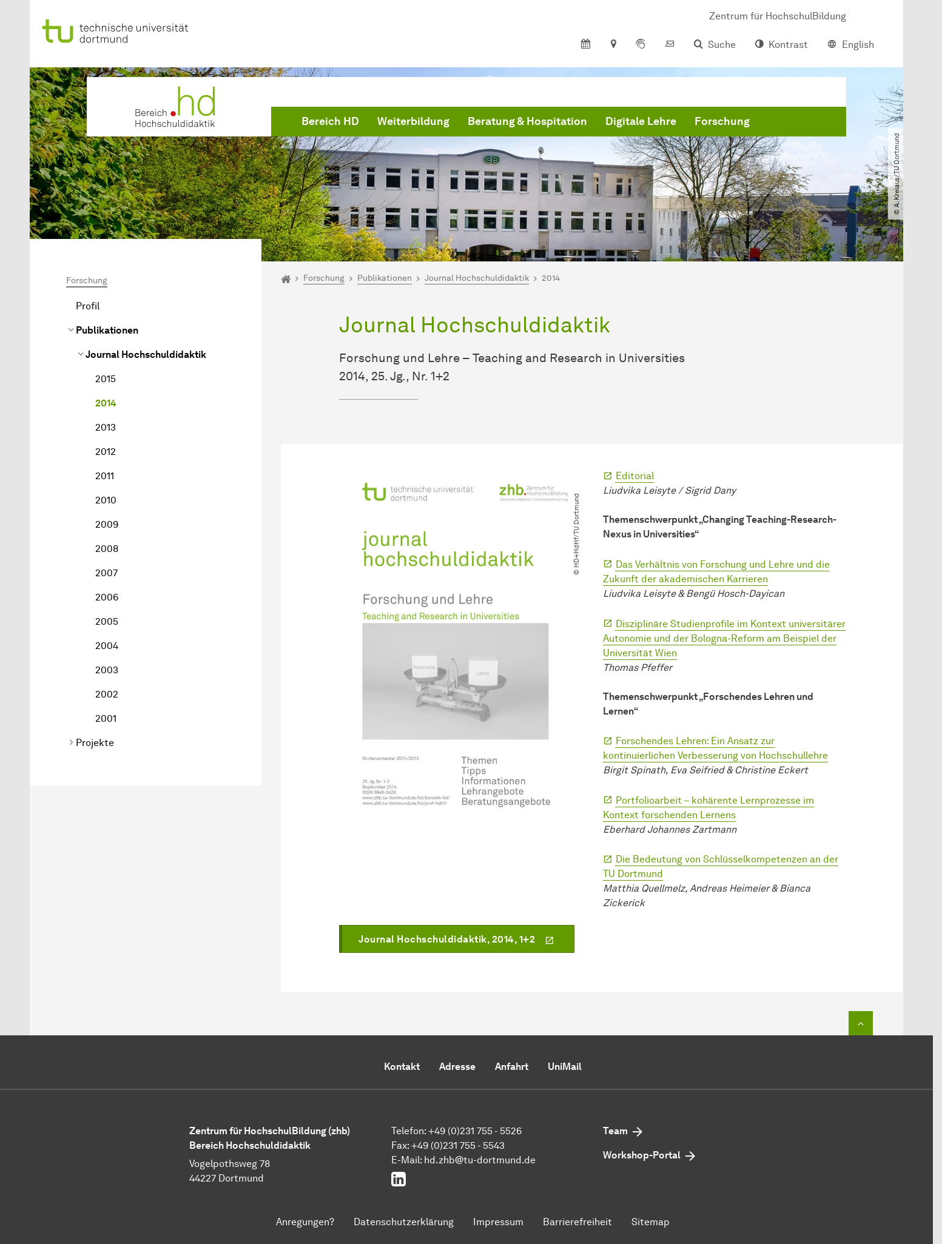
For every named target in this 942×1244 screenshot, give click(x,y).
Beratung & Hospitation (527, 121)
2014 (105, 403)
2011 (104, 476)
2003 (106, 670)
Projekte (95, 742)
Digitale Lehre (640, 121)
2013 (105, 427)
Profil (87, 306)
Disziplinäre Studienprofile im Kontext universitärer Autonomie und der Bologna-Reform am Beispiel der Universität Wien (724, 638)
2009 (106, 524)
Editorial (635, 476)
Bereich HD (330, 121)
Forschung (722, 121)
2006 (106, 597)
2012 (105, 451)
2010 (105, 500)
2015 (105, 379)
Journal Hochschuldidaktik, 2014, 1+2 (446, 939)
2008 (106, 548)
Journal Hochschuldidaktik (146, 354)
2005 (106, 621)
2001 (105, 718)
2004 (106, 645)
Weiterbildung (413, 121)
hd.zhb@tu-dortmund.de (480, 1160)
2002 (106, 694)
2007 (106, 573)
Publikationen (107, 330)
